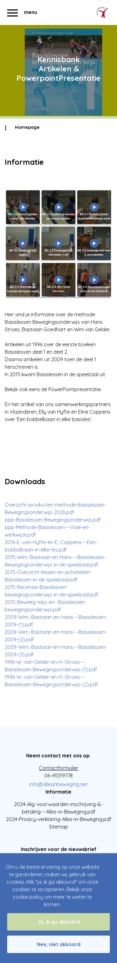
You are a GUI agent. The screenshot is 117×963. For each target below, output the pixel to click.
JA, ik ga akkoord (58, 922)
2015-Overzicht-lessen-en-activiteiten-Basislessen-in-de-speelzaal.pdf (48, 576)
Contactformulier (58, 768)
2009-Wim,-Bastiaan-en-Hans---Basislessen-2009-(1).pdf (56, 621)
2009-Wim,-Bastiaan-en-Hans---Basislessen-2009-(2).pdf (56, 636)
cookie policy (28, 897)
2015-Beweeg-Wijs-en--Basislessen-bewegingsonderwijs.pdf (45, 606)
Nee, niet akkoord (58, 944)
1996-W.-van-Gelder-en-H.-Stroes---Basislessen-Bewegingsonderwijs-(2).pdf (51, 681)
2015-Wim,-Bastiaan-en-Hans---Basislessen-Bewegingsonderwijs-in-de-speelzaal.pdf (55, 561)
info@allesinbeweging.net (58, 784)
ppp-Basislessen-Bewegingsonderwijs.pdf (53, 520)
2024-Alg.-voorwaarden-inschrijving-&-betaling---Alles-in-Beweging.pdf (58, 808)
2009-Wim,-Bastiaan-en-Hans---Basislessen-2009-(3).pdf (56, 651)
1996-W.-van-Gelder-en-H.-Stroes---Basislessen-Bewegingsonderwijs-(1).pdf (51, 666)
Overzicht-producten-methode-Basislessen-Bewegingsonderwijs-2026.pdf (55, 508)
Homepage (27, 127)
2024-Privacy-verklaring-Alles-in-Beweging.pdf (58, 819)
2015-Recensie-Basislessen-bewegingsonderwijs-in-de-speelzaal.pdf (51, 591)
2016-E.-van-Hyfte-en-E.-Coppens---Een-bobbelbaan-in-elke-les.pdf (51, 546)
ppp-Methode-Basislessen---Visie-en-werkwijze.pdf (47, 531)
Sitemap (58, 827)
